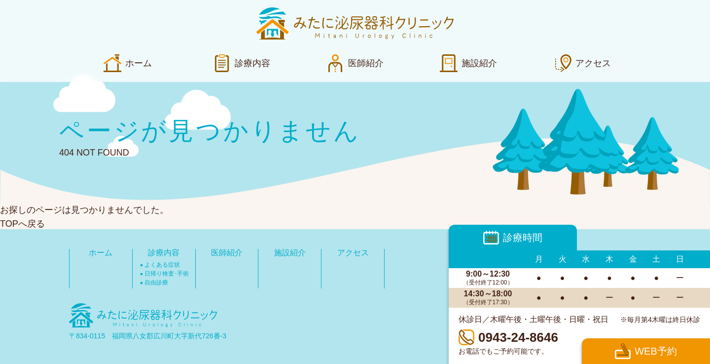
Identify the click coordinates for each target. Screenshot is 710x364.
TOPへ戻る (22, 224)
